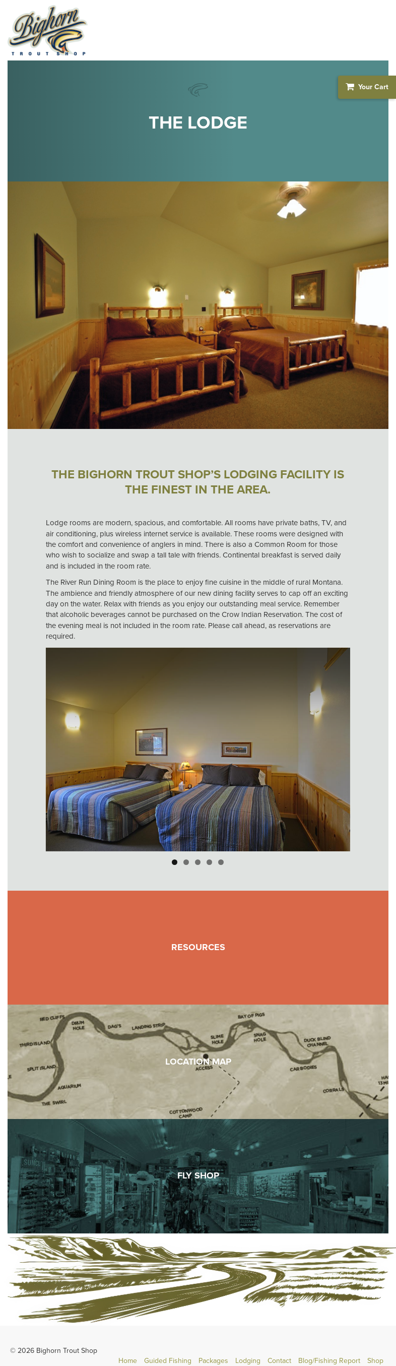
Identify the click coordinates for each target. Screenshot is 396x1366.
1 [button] (174, 862)
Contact (279, 1360)
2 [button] (186, 862)
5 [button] (221, 862)
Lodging (247, 1360)
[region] (198, 749)
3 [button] (198, 862)
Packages (213, 1360)
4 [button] (209, 862)
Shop (375, 1360)
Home (127, 1360)
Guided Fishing (167, 1360)
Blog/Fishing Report (329, 1360)
